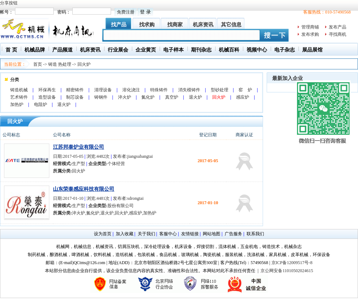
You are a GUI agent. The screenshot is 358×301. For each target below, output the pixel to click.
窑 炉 (245, 89)
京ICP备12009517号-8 (292, 262)
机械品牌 (34, 50)
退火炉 (195, 97)
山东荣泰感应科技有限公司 (83, 189)
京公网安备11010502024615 (286, 270)
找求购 (147, 24)
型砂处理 (219, 89)
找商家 (175, 24)
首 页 (11, 50)
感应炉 (242, 97)
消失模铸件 (189, 89)
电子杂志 (284, 50)
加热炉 (16, 104)
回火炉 (84, 64)
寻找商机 (337, 34)
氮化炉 (148, 97)
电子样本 (173, 50)
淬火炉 (124, 97)
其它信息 (231, 24)
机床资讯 (203, 24)
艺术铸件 (19, 97)
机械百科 (229, 50)
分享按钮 (9, 2)
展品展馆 (312, 50)
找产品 (118, 24)
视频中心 (257, 50)
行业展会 (118, 50)
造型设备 (47, 97)
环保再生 (47, 89)
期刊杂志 (201, 50)
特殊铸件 (159, 89)
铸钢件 (100, 97)
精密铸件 (75, 89)
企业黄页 (146, 50)
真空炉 (171, 97)
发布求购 (310, 34)
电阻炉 (40, 104)
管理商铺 (310, 27)
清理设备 (103, 89)
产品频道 (62, 50)
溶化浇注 (131, 89)
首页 (37, 64)
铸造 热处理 (59, 64)
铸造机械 (19, 89)
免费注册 (125, 12)
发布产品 (337, 27)
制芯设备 (75, 97)
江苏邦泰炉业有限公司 (78, 147)
